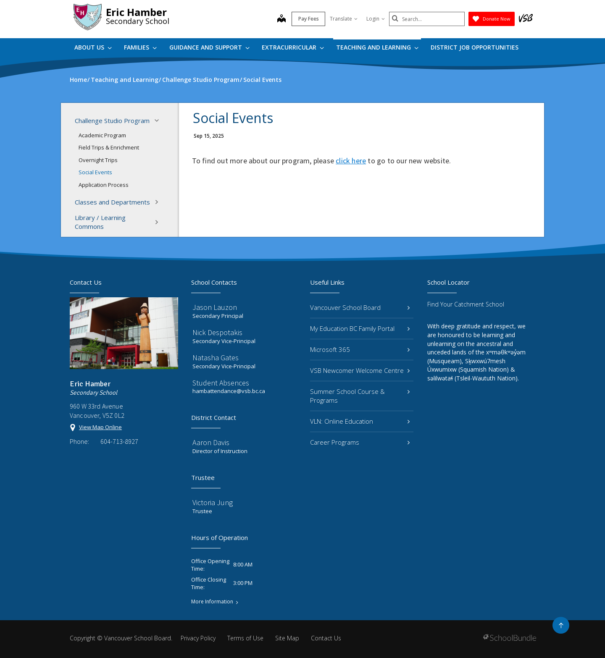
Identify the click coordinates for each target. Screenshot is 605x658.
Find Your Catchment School (465, 304)
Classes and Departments (119, 202)
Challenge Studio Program (119, 120)
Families (140, 47)
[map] (281, 19)
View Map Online (100, 427)
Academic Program (102, 135)
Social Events (95, 172)
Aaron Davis (210, 442)
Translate (344, 18)
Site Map (287, 638)
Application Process (104, 185)
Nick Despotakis (217, 332)
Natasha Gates (215, 357)
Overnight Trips (98, 160)
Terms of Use (245, 638)
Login (375, 18)
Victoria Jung (212, 502)
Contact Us (326, 638)
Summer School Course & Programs (360, 395)
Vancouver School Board (360, 307)
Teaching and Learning (377, 47)
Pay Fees (308, 18)
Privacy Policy (198, 638)
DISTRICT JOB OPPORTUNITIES (474, 47)
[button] (159, 120)
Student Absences (220, 383)
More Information (212, 601)
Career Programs (360, 442)
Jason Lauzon (214, 307)
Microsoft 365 (360, 349)
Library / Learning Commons (119, 222)
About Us (93, 47)
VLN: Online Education (360, 421)
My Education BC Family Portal (360, 328)
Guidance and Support (209, 47)
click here (351, 160)
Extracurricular (293, 47)
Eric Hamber (136, 12)
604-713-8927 (119, 441)
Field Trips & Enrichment (109, 147)
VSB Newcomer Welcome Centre (360, 370)
